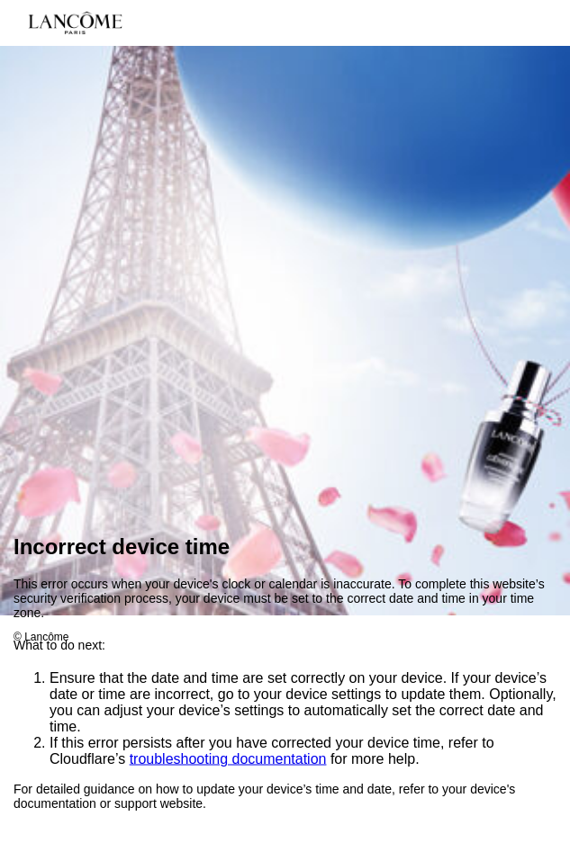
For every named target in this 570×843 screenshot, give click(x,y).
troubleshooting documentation (228, 759)
